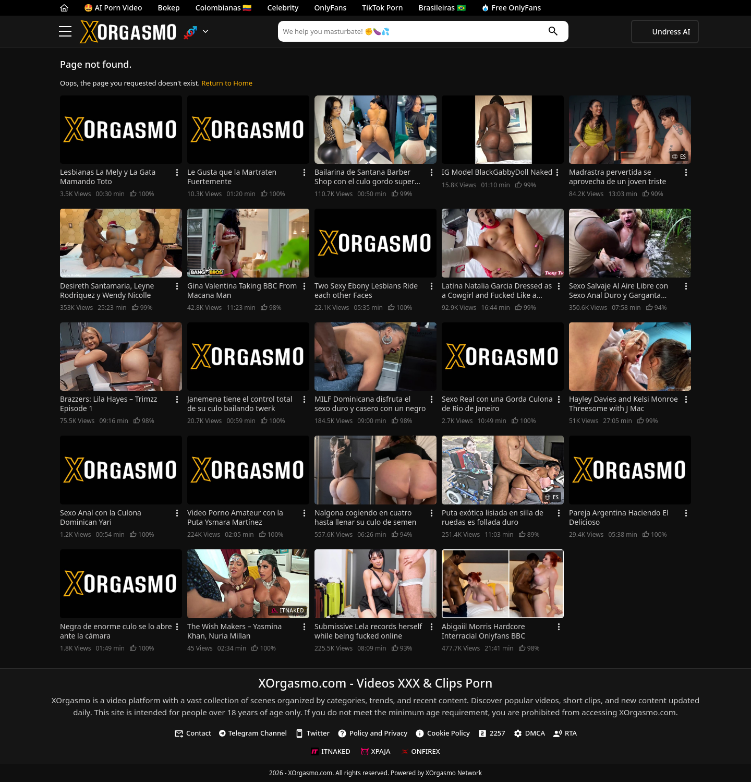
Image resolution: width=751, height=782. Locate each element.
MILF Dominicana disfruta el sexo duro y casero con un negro (370, 403)
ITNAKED (330, 751)
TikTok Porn (382, 8)
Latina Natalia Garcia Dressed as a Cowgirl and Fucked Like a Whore (497, 290)
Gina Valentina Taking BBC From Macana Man (242, 290)
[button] (196, 31)
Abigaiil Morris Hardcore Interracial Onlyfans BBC (483, 631)
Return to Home (226, 83)
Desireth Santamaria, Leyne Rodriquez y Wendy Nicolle (107, 290)
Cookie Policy (442, 733)
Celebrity (283, 8)
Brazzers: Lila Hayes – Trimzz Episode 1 (108, 403)
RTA (565, 733)
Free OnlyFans (511, 8)
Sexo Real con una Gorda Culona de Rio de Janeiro (497, 403)
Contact (192, 733)
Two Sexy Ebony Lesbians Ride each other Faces (366, 290)
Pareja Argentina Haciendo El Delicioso (619, 517)
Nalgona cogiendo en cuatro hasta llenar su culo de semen (365, 517)
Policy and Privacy (372, 733)
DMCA (529, 733)
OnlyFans (330, 8)
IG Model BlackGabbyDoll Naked (497, 172)
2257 (491, 733)
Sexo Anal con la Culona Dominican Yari (100, 517)
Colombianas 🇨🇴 (224, 8)
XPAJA (376, 751)
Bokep (169, 8)
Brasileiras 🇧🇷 (442, 8)
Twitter (312, 733)
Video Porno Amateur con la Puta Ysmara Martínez (235, 517)
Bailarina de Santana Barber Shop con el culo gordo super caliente (364, 176)
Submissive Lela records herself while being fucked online (368, 631)
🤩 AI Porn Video (113, 8)
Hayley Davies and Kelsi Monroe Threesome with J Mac (623, 403)
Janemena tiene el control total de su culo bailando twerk (239, 403)
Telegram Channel (253, 733)
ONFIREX (420, 751)
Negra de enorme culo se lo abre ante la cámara (116, 631)
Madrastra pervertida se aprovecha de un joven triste (617, 176)
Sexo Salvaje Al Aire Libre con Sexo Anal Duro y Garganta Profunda (618, 290)
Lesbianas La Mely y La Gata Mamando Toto (107, 176)
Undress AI (671, 32)
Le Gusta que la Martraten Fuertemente (231, 176)
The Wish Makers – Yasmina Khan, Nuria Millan (234, 631)
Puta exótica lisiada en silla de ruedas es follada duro (492, 517)
